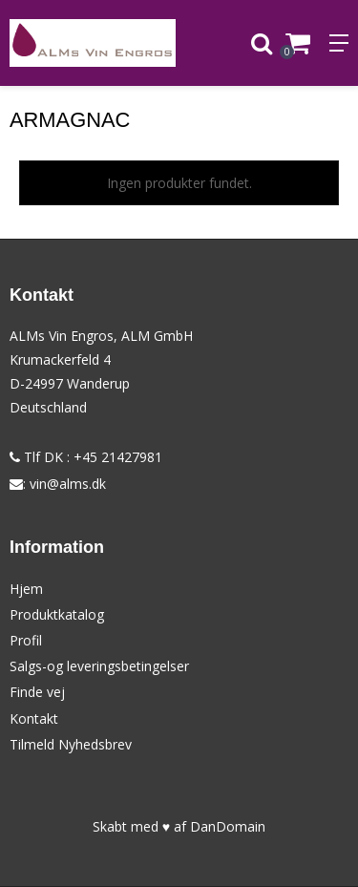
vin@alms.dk (68, 484)
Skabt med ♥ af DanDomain (179, 826)
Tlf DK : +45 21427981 (86, 457)
